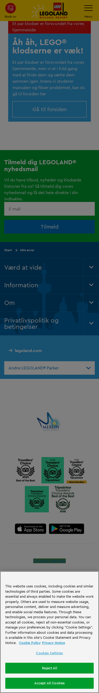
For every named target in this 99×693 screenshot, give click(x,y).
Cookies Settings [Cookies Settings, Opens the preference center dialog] (49, 653)
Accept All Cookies (49, 683)
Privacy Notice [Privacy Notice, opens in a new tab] (53, 643)
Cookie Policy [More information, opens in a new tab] (30, 643)
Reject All (49, 668)
